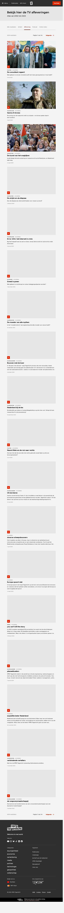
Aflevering (27, 27)
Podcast (34, 27)
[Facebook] (22, 841)
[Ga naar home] (31, 3)
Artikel (20, 27)
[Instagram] (11, 841)
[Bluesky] (14, 841)
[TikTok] (16, 841)
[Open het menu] (5, 3)
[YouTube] (57, 3)
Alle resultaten (11, 27)
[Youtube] (8, 841)
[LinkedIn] (19, 841)
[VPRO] (38, 882)
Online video (43, 27)
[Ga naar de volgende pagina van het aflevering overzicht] (50, 35)
